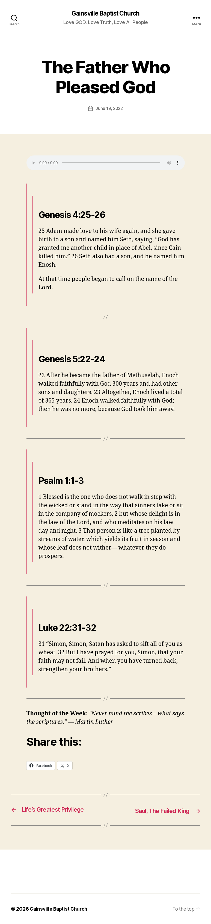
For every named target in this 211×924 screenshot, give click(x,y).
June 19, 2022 (109, 109)
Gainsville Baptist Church (105, 13)
